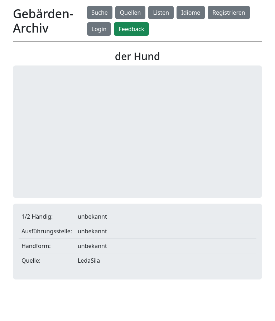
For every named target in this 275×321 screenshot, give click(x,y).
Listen (161, 12)
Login (99, 29)
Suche (100, 12)
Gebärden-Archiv (43, 20)
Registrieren (228, 12)
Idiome (190, 12)
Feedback (131, 29)
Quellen (130, 12)
